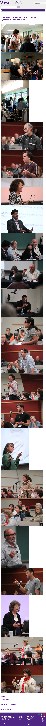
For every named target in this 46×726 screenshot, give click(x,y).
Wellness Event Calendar (7, 709)
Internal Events (5, 699)
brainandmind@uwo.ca (4, 720)
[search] (9, 7)
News (20, 718)
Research (20, 719)
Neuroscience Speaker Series (8, 704)
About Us (20, 716)
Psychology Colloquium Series (9, 702)
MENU (2, 10)
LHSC (28, 720)
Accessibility (2, 723)
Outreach (3, 707)
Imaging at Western (30, 717)
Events (3, 697)
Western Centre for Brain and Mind (6, 716)
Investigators (21, 717)
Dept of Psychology (30, 716)
